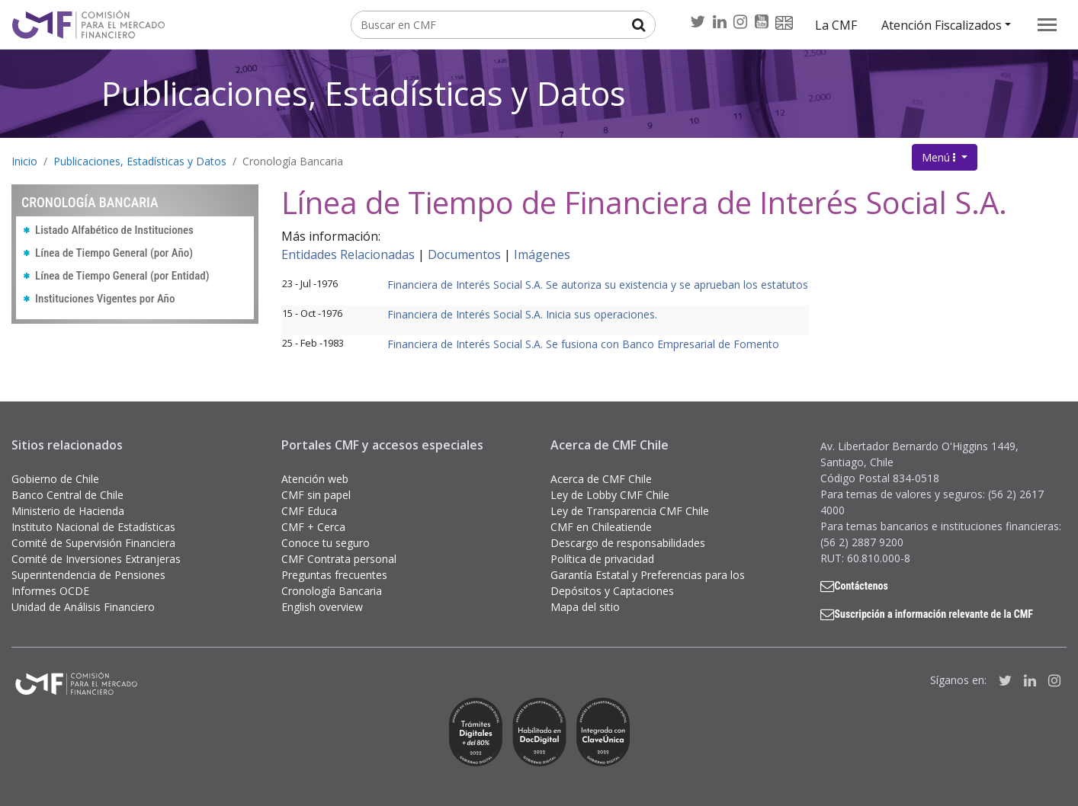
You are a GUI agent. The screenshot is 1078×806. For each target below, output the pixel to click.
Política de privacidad (602, 559)
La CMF (836, 25)
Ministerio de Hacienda (67, 511)
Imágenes (542, 254)
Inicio (24, 161)
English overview (322, 607)
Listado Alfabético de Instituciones (114, 230)
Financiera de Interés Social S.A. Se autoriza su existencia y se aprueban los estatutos (597, 284)
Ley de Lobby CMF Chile (609, 495)
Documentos (464, 254)
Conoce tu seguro (325, 543)
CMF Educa (309, 511)
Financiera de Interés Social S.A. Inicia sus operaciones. (522, 314)
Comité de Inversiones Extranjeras (96, 559)
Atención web (314, 479)
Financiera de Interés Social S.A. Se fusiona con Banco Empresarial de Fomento (583, 344)
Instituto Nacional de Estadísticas (93, 527)
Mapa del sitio (585, 607)
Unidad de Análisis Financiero (83, 607)
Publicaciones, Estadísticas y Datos (363, 93)
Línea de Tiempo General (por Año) (114, 253)
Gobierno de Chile (55, 479)
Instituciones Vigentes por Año (105, 298)
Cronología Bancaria (292, 161)
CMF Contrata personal (338, 559)
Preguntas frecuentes (334, 575)
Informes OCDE (50, 591)
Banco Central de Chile (67, 495)
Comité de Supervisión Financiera (93, 543)
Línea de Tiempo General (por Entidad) (122, 276)
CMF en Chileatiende (601, 527)
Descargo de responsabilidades (627, 543)
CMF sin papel (316, 495)
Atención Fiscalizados (941, 25)
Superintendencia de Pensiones (88, 575)
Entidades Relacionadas (348, 254)
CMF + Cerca (313, 527)
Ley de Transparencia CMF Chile (629, 511)
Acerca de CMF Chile (601, 479)
